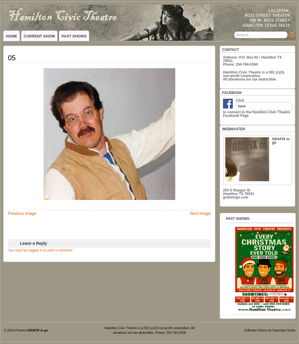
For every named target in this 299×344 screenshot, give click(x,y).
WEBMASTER (233, 129)
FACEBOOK (232, 93)
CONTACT (230, 50)
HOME (11, 36)
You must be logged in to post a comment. (40, 250)
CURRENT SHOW (39, 36)
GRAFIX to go (257, 159)
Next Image (200, 213)
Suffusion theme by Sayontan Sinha (269, 330)
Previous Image (22, 213)
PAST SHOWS (74, 36)
